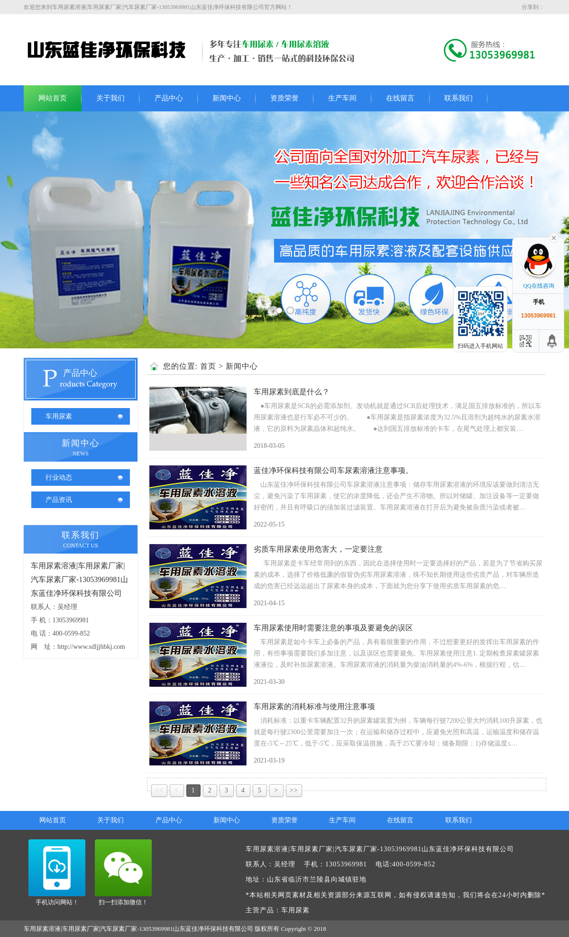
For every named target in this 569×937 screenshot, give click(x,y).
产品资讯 (59, 499)
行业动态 (59, 477)
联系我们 (458, 98)
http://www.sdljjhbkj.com (91, 646)
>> (294, 790)
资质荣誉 (284, 98)
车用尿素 (59, 416)
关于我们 (110, 98)
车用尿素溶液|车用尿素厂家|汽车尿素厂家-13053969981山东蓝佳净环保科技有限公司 (79, 579)
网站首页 (52, 98)
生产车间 (342, 98)
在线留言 (400, 98)
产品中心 (169, 98)
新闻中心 (226, 98)
